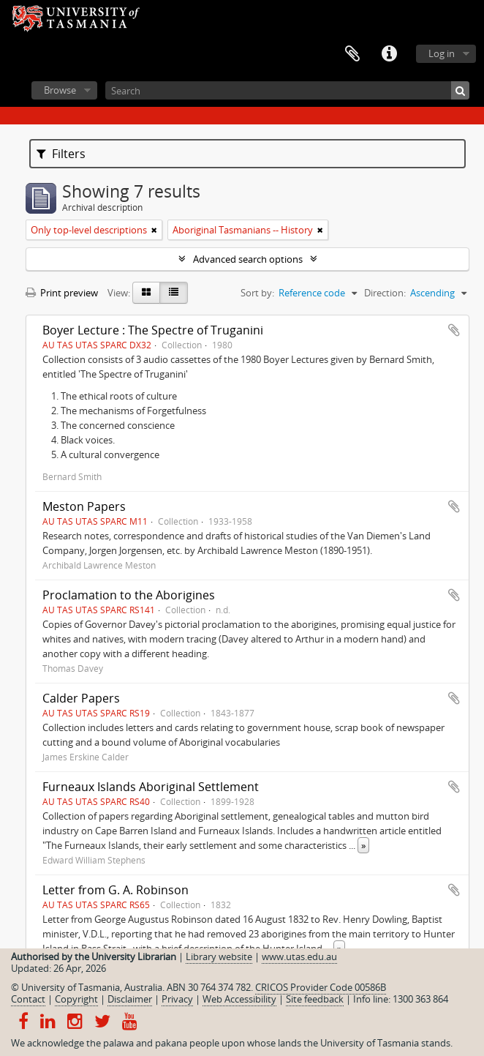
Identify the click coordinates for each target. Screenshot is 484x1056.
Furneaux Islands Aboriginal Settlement (150, 787)
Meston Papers (84, 506)
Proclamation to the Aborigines (128, 595)
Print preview (62, 292)
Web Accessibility (239, 999)
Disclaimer (129, 999)
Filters (61, 154)
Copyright (76, 999)
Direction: (385, 292)
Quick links (389, 54)
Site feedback (315, 999)
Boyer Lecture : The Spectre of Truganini (152, 330)
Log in (441, 53)
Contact (28, 999)
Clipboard (352, 54)
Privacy (177, 999)
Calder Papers (81, 698)
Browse (60, 90)
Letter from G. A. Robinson (115, 890)
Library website (219, 956)
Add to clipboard (454, 330)
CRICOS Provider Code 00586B (320, 987)
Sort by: (257, 292)
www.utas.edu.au (299, 956)
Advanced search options (248, 259)
